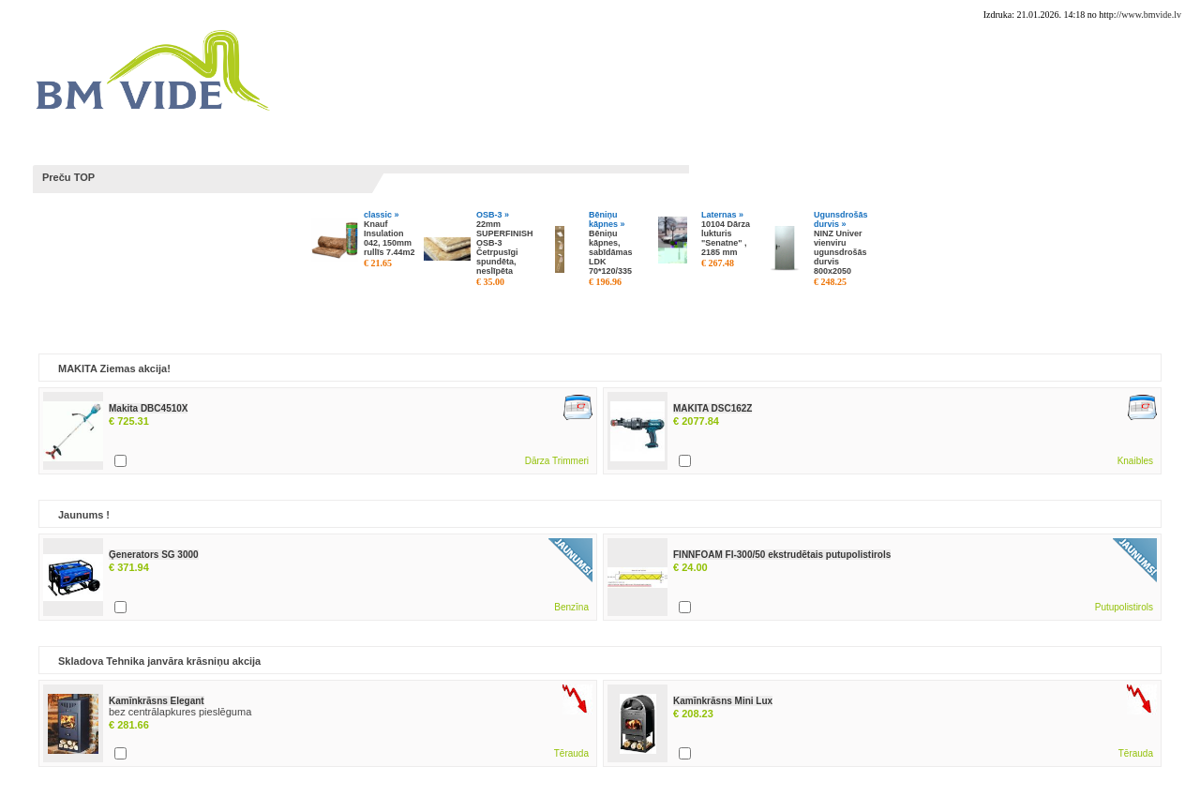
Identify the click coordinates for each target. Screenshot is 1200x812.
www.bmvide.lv (1151, 14)
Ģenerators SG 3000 (154, 554)
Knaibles (1135, 461)
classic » (381, 214)
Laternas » (722, 214)
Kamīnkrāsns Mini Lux (722, 701)
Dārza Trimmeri (557, 461)
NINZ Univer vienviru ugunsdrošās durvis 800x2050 (840, 252)
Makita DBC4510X (148, 408)
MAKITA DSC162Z (712, 408)
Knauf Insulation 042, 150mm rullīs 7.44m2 (389, 238)
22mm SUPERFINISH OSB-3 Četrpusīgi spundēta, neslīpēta (504, 247)
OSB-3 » (492, 214)
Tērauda (571, 753)
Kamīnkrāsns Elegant (156, 701)
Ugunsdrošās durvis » (841, 219)
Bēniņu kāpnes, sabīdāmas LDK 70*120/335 (611, 252)
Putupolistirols (1124, 607)
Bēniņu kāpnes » (607, 219)
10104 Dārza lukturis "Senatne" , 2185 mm (725, 238)
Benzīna (571, 607)
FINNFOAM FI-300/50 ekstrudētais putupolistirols (782, 554)
